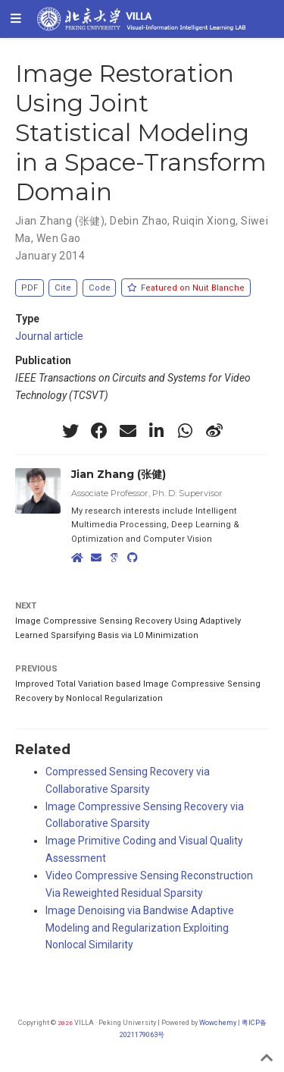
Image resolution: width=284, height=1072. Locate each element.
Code (100, 288)
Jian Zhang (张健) (60, 221)
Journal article (49, 336)
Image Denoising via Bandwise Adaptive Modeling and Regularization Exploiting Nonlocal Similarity (139, 927)
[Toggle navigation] (16, 19)
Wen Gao (58, 238)
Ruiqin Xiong (204, 221)
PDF (29, 288)
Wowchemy (217, 1022)
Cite (63, 288)
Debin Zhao (138, 221)
